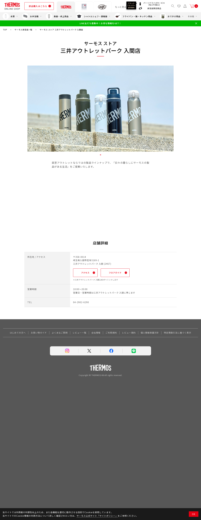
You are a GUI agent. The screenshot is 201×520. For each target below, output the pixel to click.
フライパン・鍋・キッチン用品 (133, 16)
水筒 (9, 16)
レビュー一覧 (79, 333)
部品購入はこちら (38, 6)
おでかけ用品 (170, 16)
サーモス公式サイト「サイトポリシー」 (97, 515)
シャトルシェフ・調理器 (91, 16)
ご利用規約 (111, 333)
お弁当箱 (30, 16)
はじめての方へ (18, 333)
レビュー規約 (129, 333)
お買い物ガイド (39, 333)
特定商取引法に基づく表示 (177, 333)
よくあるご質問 (60, 333)
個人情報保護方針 (150, 333)
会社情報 (95, 333)
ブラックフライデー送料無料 (131, 5)
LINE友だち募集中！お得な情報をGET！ (100, 23)
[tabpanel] (100, 109)
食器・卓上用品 (57, 16)
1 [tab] (100, 154)
